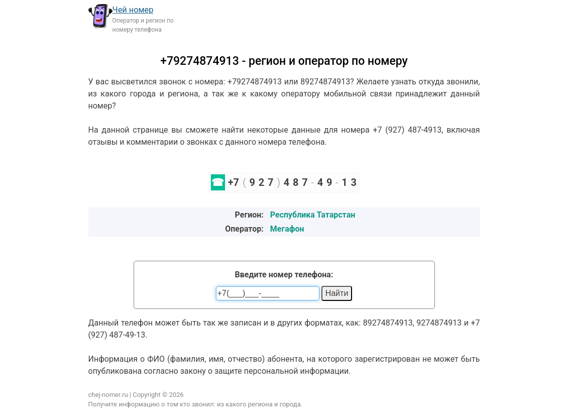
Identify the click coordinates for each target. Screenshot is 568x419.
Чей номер (133, 10)
